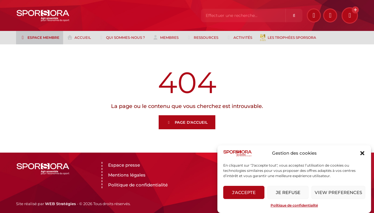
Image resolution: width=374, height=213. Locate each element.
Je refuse (288, 192)
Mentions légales (127, 175)
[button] (362, 153)
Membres (166, 37)
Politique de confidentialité (294, 205)
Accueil (79, 37)
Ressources (202, 37)
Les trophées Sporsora (288, 37)
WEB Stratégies (60, 203)
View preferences (338, 192)
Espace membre (39, 37)
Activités (239, 37)
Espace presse (124, 165)
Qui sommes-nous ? (121, 37)
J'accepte (244, 192)
